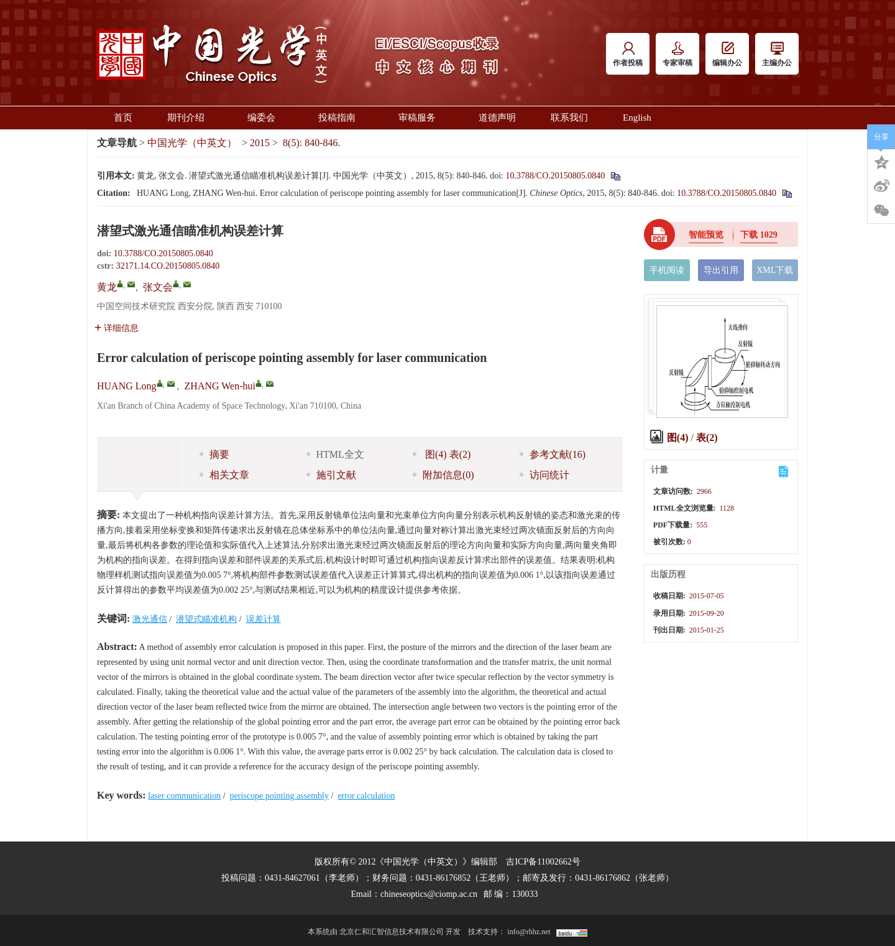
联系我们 (569, 118)
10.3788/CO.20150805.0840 (555, 175)
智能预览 (706, 234)
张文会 (158, 287)
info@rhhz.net (528, 931)
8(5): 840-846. (311, 142)
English (637, 118)
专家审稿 (677, 54)
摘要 (214, 454)
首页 (123, 118)
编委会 (265, 118)
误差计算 (263, 619)
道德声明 (497, 118)
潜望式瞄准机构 (206, 619)
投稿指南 (341, 118)
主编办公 (777, 54)
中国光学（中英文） (192, 142)
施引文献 (331, 475)
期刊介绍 (190, 118)
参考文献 (553, 454)
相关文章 (224, 475)
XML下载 (774, 270)
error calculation (366, 795)
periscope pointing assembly (279, 795)
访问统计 (544, 475)
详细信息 (116, 328)
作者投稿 (628, 54)
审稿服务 (421, 118)
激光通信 (149, 619)
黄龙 (107, 287)
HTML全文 (335, 454)
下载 (759, 234)
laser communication (184, 795)
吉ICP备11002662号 (543, 861)
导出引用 (721, 270)
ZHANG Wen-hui (220, 386)
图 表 (441, 454)
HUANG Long (127, 386)
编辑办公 (727, 54)
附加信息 (443, 475)
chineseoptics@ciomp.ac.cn (428, 894)
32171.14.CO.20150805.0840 (167, 266)
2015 (260, 142)
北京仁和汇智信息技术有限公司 (391, 931)
